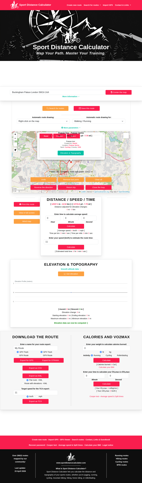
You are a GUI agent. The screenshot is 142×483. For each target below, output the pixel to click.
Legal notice (108, 445)
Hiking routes (122, 459)
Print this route (26, 204)
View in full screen (27, 213)
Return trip (70, 187)
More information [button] (71, 96)
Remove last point (71, 179)
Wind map (26, 221)
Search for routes (55, 108)
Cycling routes (121, 462)
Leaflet (82, 192)
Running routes (121, 455)
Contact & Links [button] (122, 5)
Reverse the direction (43, 187)
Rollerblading (122, 355)
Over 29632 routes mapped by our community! (20, 458)
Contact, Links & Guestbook (98, 440)
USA (79, 147)
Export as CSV (35, 368)
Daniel (74, 143)
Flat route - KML (35, 380)
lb (103, 352)
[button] (71, 162)
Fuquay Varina (74, 145)
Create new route (74, 5)
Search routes (78, 440)
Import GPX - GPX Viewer (59, 440)
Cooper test (94, 396)
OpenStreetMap (124, 192)
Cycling (67, 147)
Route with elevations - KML (35, 383)
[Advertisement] (71, 74)
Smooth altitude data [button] (71, 269)
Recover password (37, 445)
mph (40, 396)
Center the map (119, 92)
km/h (31, 396)
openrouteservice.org (101, 192)
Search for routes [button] (91, 5)
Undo (43, 179)
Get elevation (71, 274)
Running (97, 355)
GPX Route (24, 355)
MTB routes (122, 465)
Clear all (98, 179)
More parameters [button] (71, 128)
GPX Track (24, 352)
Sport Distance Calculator (30, 5)
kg (110, 352)
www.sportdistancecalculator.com (71, 463)
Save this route (86, 108)
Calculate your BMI (106, 367)
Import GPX (108, 5)
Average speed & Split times (112, 396)
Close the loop (98, 187)
